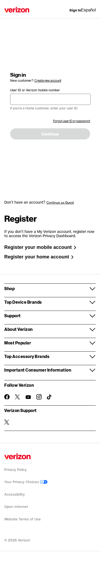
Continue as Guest (60, 202)
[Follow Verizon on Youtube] (28, 397)
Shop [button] (9, 288)
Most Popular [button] (17, 342)
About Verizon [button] (18, 329)
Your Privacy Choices (25, 482)
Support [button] (12, 315)
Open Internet (16, 507)
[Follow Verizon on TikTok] (49, 397)
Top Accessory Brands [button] (26, 356)
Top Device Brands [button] (23, 301)
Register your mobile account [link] (40, 247)
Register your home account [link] (39, 257)
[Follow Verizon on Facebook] (7, 397)
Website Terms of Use (22, 519)
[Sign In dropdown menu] (75, 10)
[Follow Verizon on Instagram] (39, 397)
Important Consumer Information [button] (37, 369)
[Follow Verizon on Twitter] (17, 397)
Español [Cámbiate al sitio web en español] (88, 9)
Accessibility (14, 494)
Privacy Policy (15, 470)
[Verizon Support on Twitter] (7, 422)
